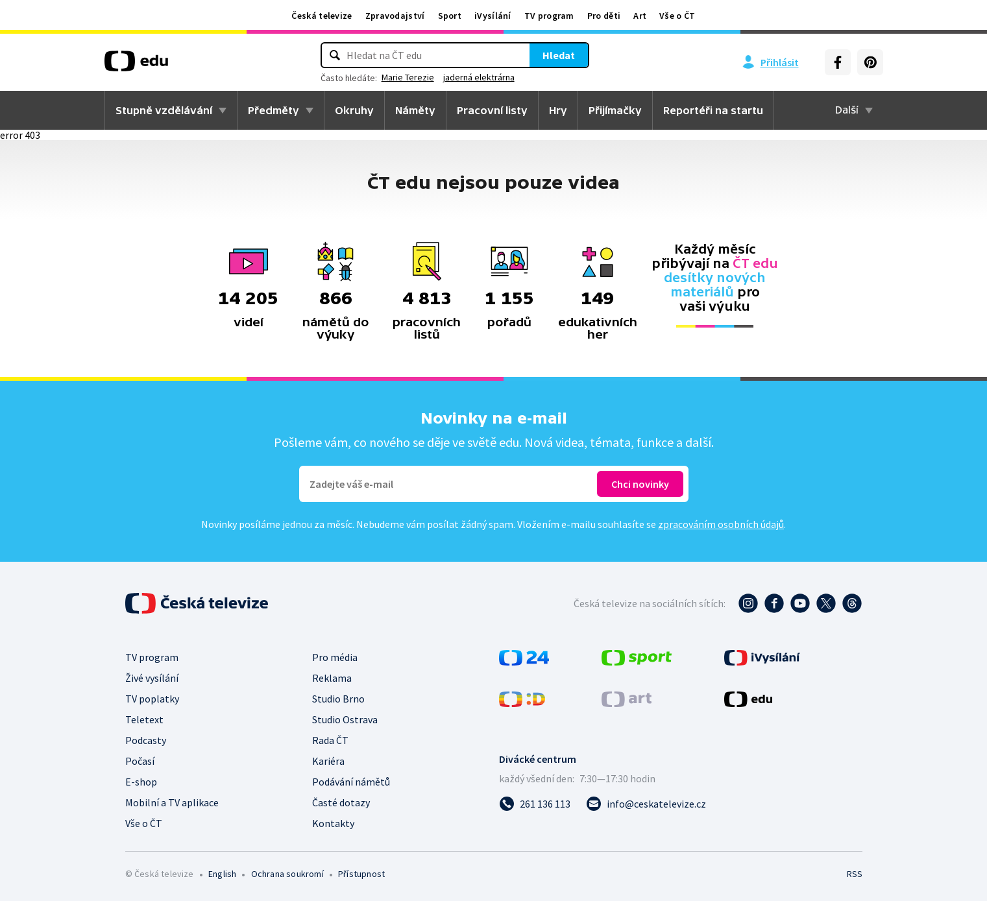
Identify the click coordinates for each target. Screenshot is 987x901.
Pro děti (603, 15)
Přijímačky (615, 110)
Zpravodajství (395, 15)
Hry (558, 110)
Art (639, 15)
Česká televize (321, 15)
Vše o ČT (677, 15)
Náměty (415, 110)
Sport (450, 15)
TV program (549, 15)
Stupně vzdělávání (164, 110)
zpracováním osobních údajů (721, 524)
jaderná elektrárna (479, 77)
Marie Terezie (408, 77)
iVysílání (492, 15)
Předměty (273, 110)
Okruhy (354, 110)
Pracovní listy (492, 110)
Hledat (558, 55)
